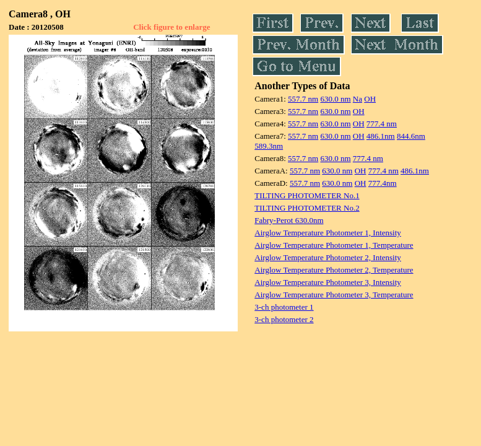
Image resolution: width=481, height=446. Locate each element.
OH (370, 98)
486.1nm (380, 136)
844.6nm (411, 136)
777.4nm (382, 183)
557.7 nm (303, 98)
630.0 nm (335, 98)
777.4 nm (381, 123)
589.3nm (268, 146)
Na (357, 98)
